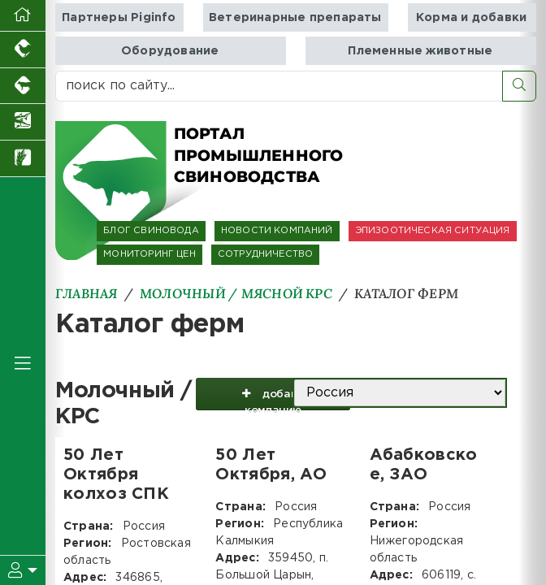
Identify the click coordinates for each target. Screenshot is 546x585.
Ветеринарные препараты (295, 17)
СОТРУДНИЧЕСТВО (265, 254)
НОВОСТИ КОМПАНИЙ (277, 231)
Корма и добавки (471, 17)
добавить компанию (272, 398)
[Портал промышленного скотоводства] (23, 86)
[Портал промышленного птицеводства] (23, 50)
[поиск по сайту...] (279, 86)
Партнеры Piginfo (119, 17)
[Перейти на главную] (23, 16)
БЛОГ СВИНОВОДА (150, 231)
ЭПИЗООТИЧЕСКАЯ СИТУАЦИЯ (432, 231)
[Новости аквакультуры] (23, 122)
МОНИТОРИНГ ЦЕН (149, 254)
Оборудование (170, 51)
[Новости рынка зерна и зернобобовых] (23, 159)
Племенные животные (420, 51)
